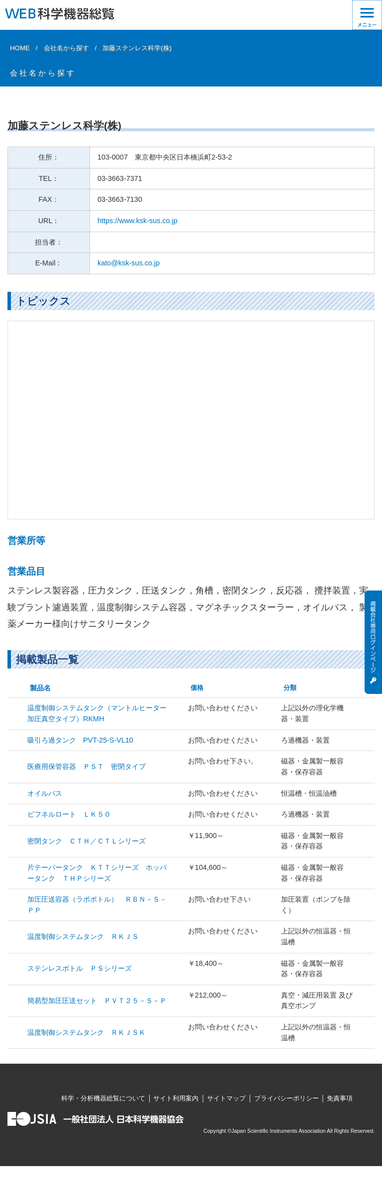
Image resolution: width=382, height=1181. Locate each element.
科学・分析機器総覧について (103, 1098)
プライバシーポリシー (286, 1098)
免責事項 (340, 1098)
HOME (20, 48)
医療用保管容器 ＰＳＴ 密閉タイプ (86, 766)
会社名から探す (66, 48)
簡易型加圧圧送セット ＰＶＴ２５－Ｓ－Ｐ (97, 1001)
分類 (290, 687)
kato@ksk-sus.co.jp (128, 263)
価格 (197, 687)
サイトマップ (226, 1098)
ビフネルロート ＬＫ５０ (69, 814)
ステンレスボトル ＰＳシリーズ (79, 968)
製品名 (40, 688)
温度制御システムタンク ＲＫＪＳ (83, 936)
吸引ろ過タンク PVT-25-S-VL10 (80, 740)
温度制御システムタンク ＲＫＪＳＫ (86, 1032)
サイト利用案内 (175, 1098)
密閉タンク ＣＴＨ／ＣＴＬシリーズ (86, 841)
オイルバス (44, 793)
